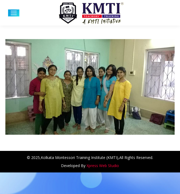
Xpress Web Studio (103, 165)
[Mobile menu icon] (13, 12)
